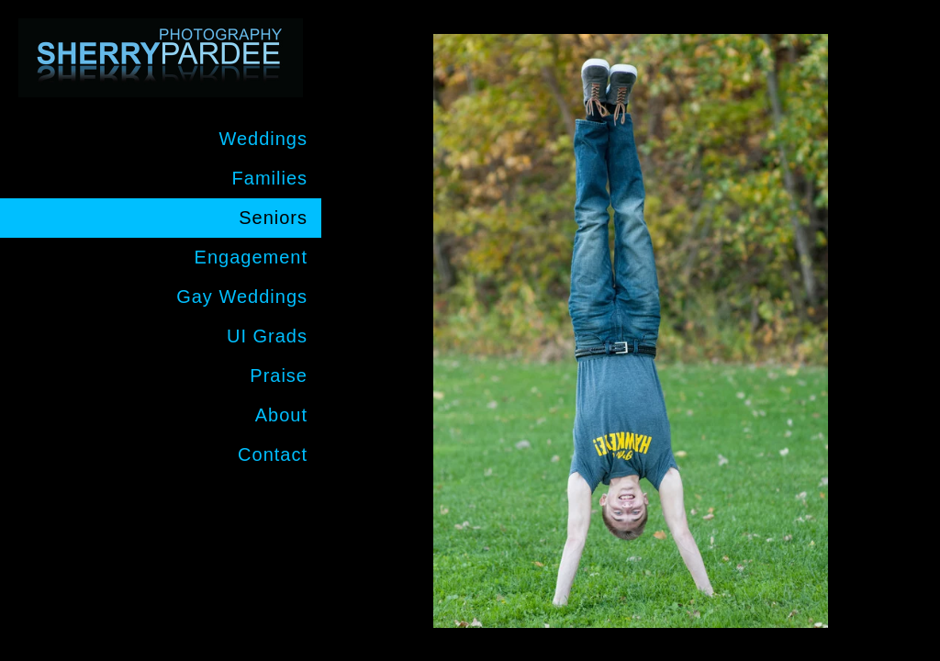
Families (270, 178)
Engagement (251, 257)
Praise (279, 375)
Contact (273, 454)
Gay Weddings (242, 296)
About (281, 415)
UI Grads (267, 336)
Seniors (273, 217)
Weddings (263, 139)
